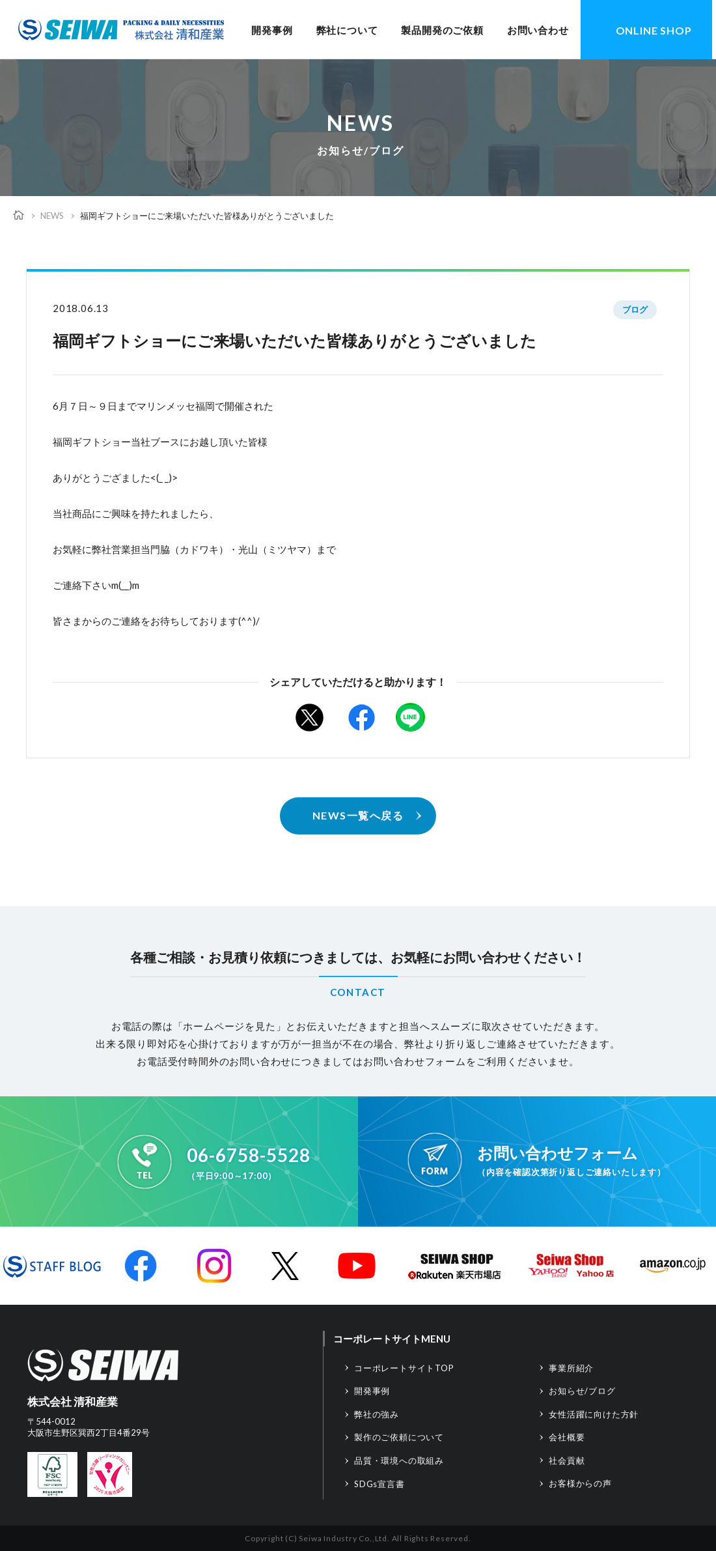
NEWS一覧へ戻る (358, 815)
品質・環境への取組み (399, 1460)
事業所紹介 (571, 1368)
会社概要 (567, 1437)
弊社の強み (376, 1414)
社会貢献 (567, 1460)
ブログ (635, 309)
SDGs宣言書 (379, 1484)
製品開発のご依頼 (442, 30)
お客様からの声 (580, 1483)
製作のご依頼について (399, 1437)
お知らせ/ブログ (582, 1391)
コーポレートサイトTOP (404, 1368)
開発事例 (271, 30)
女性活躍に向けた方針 (594, 1414)
